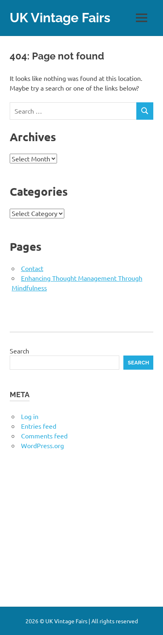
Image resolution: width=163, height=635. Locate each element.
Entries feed (38, 426)
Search (19, 351)
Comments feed (44, 436)
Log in (29, 416)
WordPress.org (42, 445)
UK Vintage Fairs (60, 17)
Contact (32, 268)
